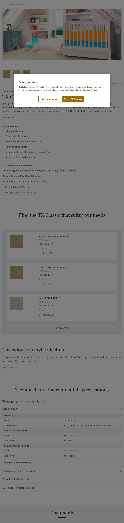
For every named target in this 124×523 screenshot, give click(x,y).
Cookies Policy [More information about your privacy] (90, 90)
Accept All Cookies (73, 99)
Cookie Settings (49, 99)
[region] (62, 90)
